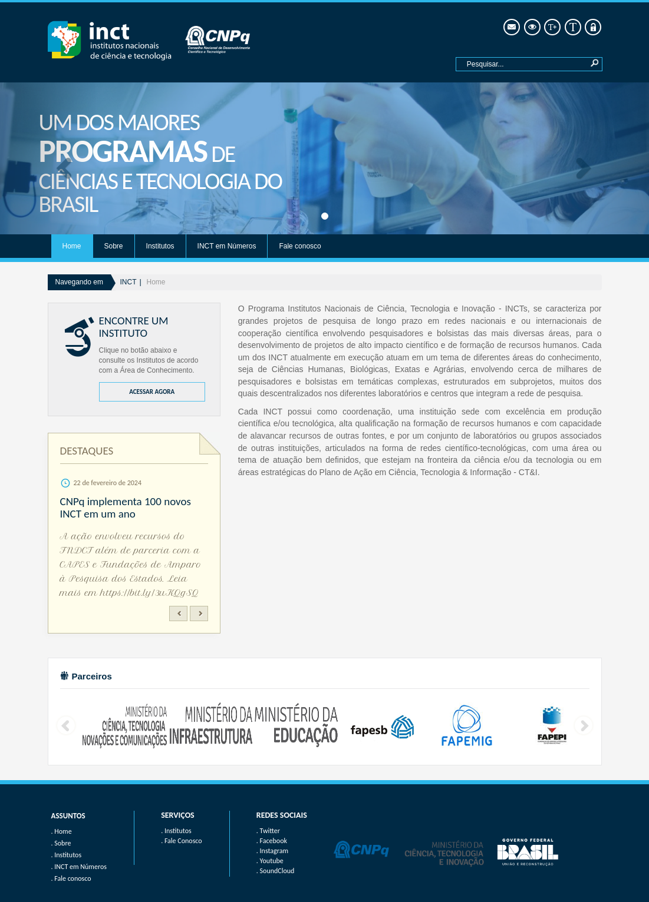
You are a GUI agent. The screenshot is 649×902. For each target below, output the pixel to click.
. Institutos (176, 831)
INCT (128, 282)
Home (71, 246)
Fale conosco (300, 246)
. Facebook (271, 841)
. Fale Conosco (181, 841)
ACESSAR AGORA (151, 392)
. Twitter (268, 831)
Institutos (160, 246)
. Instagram (272, 851)
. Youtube (270, 861)
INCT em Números (226, 246)
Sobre (113, 246)
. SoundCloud (275, 871)
